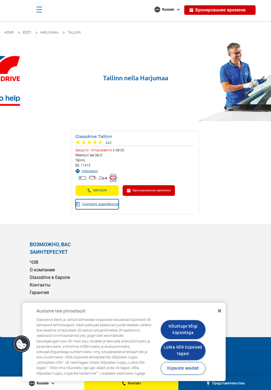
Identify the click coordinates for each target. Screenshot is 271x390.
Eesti (27, 32)
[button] (22, 344)
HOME (9, 32)
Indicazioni (86, 171)
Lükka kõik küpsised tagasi (183, 350)
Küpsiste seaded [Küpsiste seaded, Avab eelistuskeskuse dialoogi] (183, 368)
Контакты (40, 285)
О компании (42, 269)
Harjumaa (49, 32)
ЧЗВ (34, 262)
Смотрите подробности (96, 204)
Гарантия (39, 292)
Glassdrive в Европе (50, 277)
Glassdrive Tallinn (93, 136)
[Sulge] (219, 311)
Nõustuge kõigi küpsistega (183, 329)
